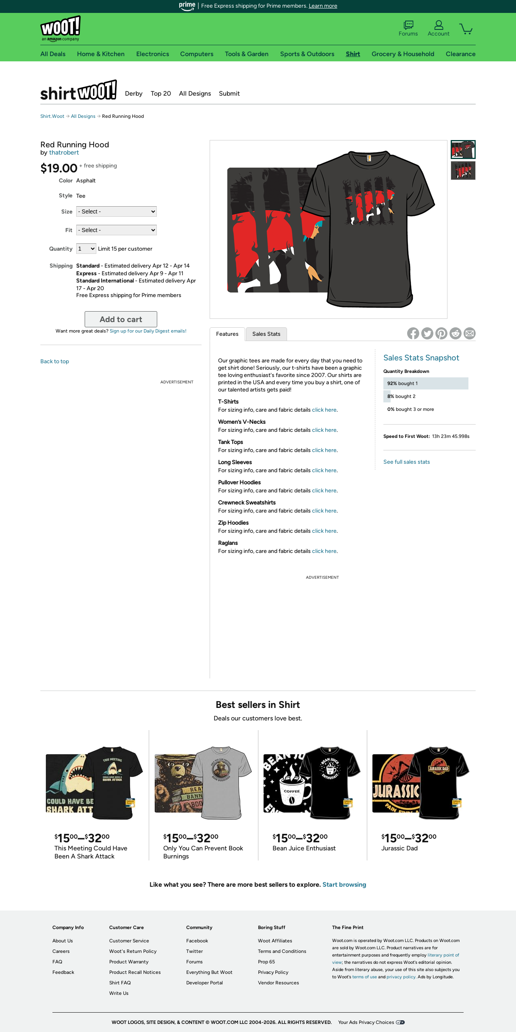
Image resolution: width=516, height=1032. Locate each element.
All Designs (195, 93)
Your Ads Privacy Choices (366, 1022)
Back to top (54, 361)
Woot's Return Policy (132, 951)
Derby (134, 93)
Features (227, 334)
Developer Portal (204, 983)
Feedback (63, 972)
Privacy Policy (273, 972)
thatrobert (64, 152)
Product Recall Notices (135, 972)
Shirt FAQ (120, 983)
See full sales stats (406, 461)
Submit (229, 93)
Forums (408, 28)
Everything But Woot (209, 972)
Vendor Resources (278, 983)
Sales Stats (266, 334)
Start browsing (344, 884)
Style (66, 195)
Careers (61, 951)
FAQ (57, 962)
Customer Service (129, 941)
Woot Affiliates (275, 941)
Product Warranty (128, 962)
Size (67, 211)
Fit (69, 230)
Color (66, 180)
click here (324, 409)
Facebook (197, 941)
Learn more (323, 5)
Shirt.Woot (78, 90)
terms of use (364, 977)
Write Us (119, 993)
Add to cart (121, 319)
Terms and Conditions (282, 951)
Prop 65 (266, 962)
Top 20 (161, 93)
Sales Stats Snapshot (421, 357)
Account (438, 28)
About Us (62, 941)
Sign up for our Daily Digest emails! (148, 331)
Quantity (61, 248)
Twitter (194, 951)
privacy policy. (401, 977)
